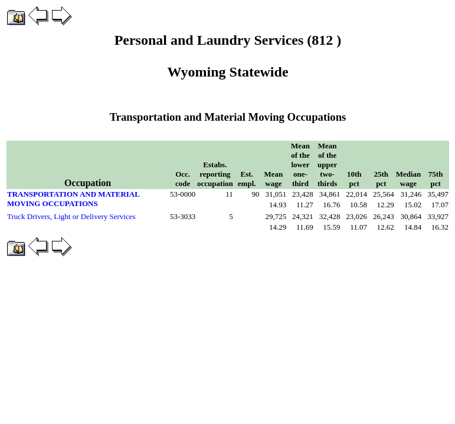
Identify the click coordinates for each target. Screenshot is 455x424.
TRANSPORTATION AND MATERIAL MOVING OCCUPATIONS (73, 199)
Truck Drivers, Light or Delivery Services (71, 216)
